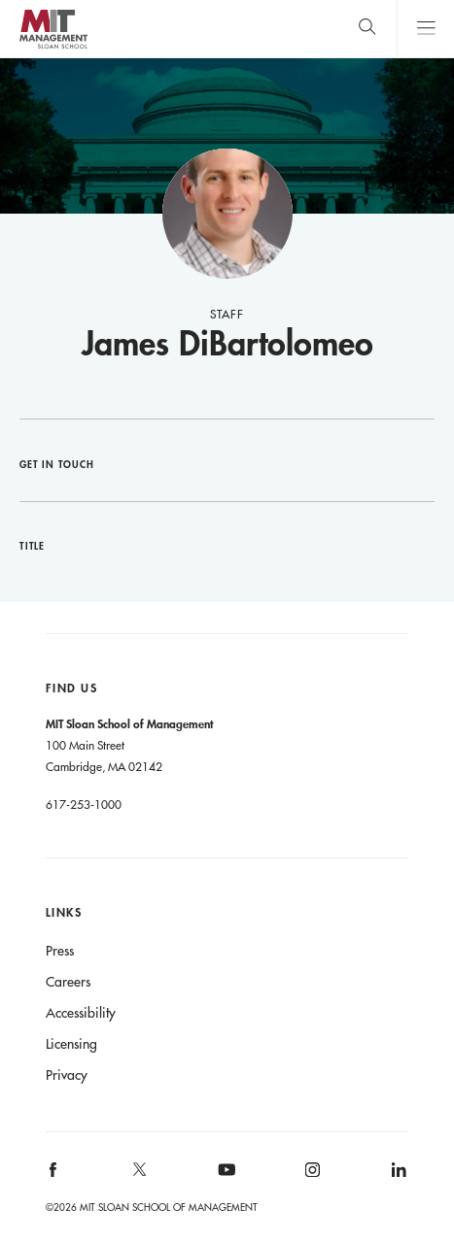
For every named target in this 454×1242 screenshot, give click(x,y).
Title (32, 546)
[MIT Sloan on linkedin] (398, 1176)
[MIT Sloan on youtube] (223, 1180)
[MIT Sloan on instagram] (311, 1176)
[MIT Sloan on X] (138, 1176)
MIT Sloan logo (53, 48)
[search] (367, 28)
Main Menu (425, 28)
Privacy (66, 1075)
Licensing (71, 1044)
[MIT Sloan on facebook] (53, 1176)
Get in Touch (56, 464)
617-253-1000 (84, 804)
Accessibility (81, 1013)
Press (60, 950)
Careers (68, 981)
